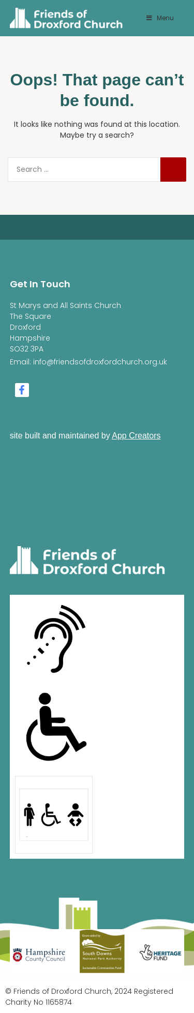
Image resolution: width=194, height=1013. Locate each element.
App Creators (136, 435)
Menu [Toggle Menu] (159, 17)
